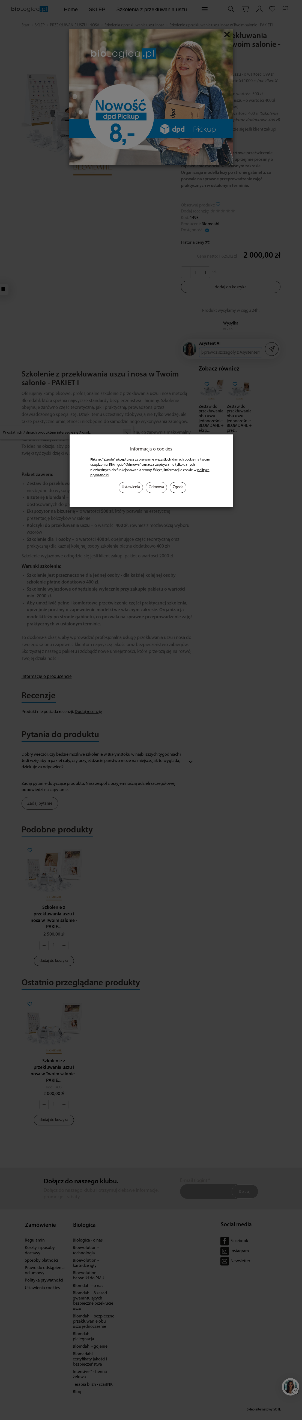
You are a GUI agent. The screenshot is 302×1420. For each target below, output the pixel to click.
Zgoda (178, 487)
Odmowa (156, 487)
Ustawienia (131, 487)
